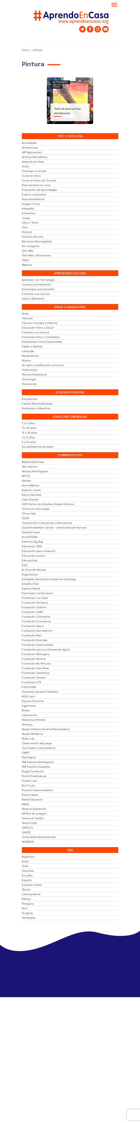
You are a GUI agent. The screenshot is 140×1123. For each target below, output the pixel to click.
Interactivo (29, 213)
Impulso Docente (33, 701)
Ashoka (26, 481)
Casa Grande (30, 499)
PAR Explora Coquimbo (36, 767)
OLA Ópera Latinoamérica (39, 748)
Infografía (28, 208)
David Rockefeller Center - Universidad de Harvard (54, 527)
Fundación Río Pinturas (36, 663)
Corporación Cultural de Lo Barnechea (47, 523)
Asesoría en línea (33, 162)
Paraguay (28, 903)
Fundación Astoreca (35, 602)
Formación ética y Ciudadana (41, 337)
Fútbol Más (29, 687)
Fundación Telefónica (36, 673)
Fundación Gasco (33, 626)
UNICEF (26, 832)
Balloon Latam (31, 490)
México (26, 899)
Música (26, 360)
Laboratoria (29, 715)
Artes (25, 313)
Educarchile (29, 560)
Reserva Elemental (34, 809)
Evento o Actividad (34, 194)
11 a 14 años (29, 428)
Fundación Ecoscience (36, 621)
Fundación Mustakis (34, 640)
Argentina (28, 857)
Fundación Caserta (34, 607)
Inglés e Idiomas (32, 346)
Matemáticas (30, 356)
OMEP (25, 752)
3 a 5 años (28, 437)
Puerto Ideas (30, 795)
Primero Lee (29, 781)
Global (26, 889)
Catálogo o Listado (34, 171)
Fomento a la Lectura (36, 294)
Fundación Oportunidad (37, 645)
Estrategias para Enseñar (38, 289)
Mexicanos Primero (34, 720)
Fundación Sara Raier (35, 668)
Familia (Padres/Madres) (37, 403)
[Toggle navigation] (114, 5)
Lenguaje (28, 351)
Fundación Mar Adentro (37, 631)
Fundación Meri (32, 635)
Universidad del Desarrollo (39, 837)
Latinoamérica (31, 894)
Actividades (60, 82)
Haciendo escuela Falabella (40, 692)
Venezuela (28, 918)
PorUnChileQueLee (34, 776)
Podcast (27, 232)
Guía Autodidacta (33, 199)
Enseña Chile (30, 584)
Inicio (25, 50)
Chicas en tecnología (35, 509)
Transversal (29, 384)
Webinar (27, 265)
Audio (25, 166)
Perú (25, 908)
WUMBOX (28, 842)
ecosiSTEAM (29, 537)
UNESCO (27, 827)
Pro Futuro (28, 785)
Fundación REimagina (35, 654)
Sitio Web (28, 251)
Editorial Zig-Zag (32, 541)
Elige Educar (30, 574)
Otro (25, 227)
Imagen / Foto (31, 204)
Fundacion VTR (31, 682)
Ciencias (27, 318)
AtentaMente (30, 485)
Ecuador (27, 875)
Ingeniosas (29, 706)
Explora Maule (31, 588)
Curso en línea (31, 176)
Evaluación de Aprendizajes (39, 190)
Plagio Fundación (33, 771)
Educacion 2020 (32, 546)
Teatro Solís (29, 823)
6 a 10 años (29, 442)
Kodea (26, 710)
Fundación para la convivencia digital (46, 649)
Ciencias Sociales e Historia (39, 323)
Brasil (25, 861)
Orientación (29, 370)
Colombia (28, 871)
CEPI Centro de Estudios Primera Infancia (48, 504)
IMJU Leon (28, 696)
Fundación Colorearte (36, 617)
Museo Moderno (32, 734)
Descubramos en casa (36, 185)
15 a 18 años (29, 433)
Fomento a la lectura (35, 332)
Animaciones (30, 147)
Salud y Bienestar (33, 298)
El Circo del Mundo (34, 570)
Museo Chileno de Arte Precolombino (46, 729)
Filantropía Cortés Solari (37, 593)
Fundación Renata (34, 659)
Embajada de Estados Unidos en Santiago (49, 579)
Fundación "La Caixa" (35, 598)
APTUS (26, 476)
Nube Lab (28, 738)
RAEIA (25, 804)
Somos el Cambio (33, 818)
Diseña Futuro (31, 532)
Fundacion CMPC (32, 612)
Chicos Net (29, 513)
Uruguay (27, 913)
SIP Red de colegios (34, 813)
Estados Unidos (32, 885)
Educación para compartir (39, 551)
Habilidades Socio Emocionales (42, 342)
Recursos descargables (37, 241)
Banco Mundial (31, 495)
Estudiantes (29, 399)
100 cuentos (29, 466)
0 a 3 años (28, 423)
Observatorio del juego (37, 743)
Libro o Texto (30, 222)
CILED (25, 518)
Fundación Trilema (34, 677)
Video (56, 87)
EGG (24, 565)
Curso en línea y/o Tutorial (39, 180)
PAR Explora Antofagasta (38, 762)
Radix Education (32, 799)
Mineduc (27, 724)
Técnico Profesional (34, 374)
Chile (25, 866)
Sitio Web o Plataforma (36, 255)
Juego (26, 218)
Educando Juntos (33, 556)
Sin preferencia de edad (37, 447)
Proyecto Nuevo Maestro (37, 790)
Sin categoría (30, 246)
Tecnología (29, 379)
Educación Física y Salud (38, 328)
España (27, 880)
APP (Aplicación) (32, 152)
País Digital (29, 757)
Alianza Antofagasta (35, 471)
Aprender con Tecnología (38, 280)
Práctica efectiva (32, 237)
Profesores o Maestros (36, 408)
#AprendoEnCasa (33, 462)
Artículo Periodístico (34, 157)
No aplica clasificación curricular (43, 365)
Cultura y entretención (36, 284)
